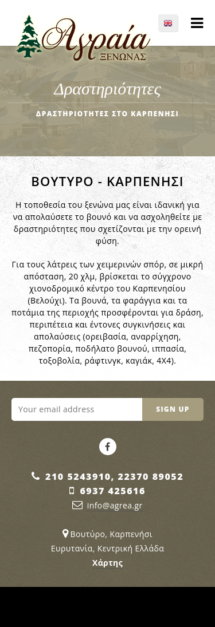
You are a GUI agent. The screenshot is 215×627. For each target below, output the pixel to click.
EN (173, 22)
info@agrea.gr (115, 505)
